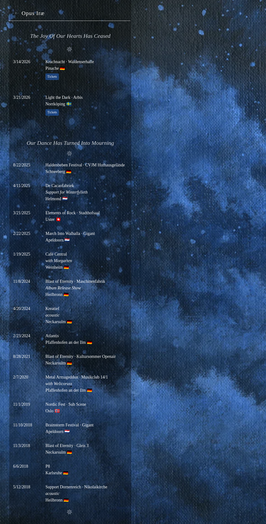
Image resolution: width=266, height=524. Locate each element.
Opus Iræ (29, 13)
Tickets (52, 76)
